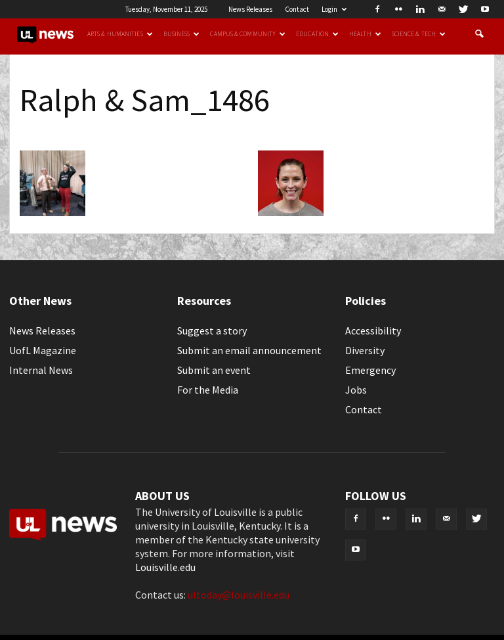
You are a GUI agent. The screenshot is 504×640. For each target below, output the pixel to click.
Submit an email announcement (249, 350)
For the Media (207, 389)
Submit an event (214, 370)
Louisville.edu (165, 567)
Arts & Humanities (120, 34)
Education (317, 34)
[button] (479, 34)
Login (334, 9)
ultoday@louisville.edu (238, 594)
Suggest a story (212, 330)
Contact (297, 9)
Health (365, 34)
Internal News (41, 370)
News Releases (250, 9)
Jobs (356, 389)
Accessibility (373, 330)
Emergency (370, 370)
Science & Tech (419, 34)
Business (181, 34)
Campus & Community (247, 34)
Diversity (365, 350)
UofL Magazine (42, 350)
